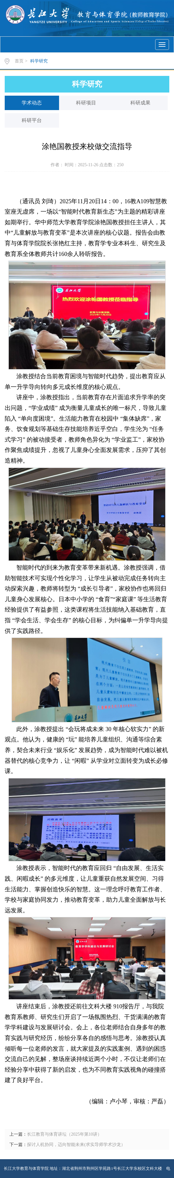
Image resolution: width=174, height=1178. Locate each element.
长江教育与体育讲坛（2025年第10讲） (64, 1134)
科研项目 (86, 102)
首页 (19, 61)
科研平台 (32, 120)
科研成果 (140, 102)
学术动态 (32, 102)
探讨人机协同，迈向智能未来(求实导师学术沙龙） (76, 1144)
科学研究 (39, 61)
